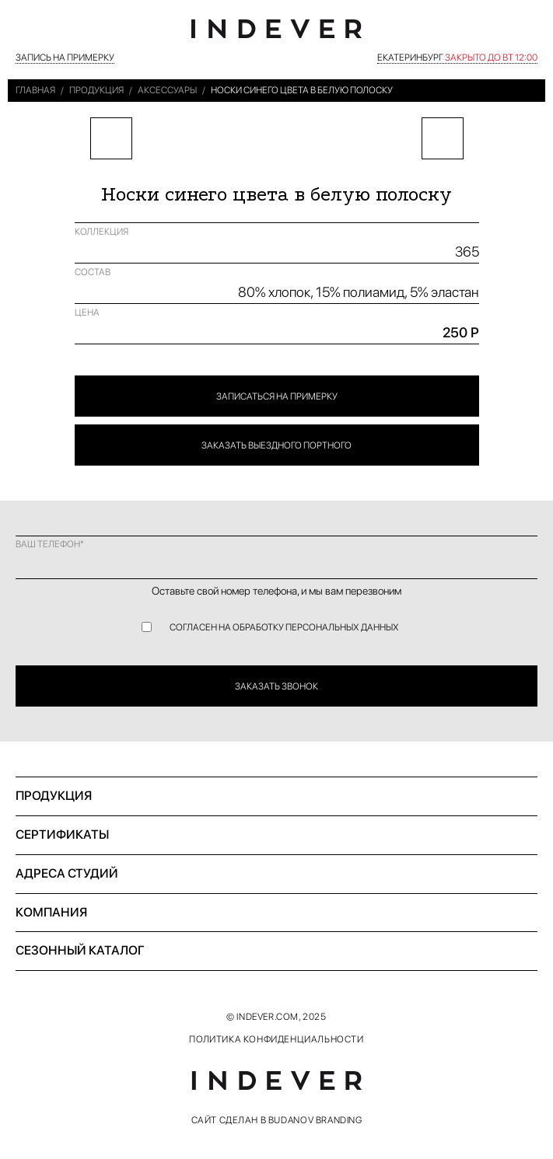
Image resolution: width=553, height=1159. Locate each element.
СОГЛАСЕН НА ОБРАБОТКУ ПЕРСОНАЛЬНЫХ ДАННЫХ (284, 627)
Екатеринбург (457, 57)
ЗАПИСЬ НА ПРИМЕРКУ (65, 57)
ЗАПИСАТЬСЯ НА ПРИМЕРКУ (277, 396)
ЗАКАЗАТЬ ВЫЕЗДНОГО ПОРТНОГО (276, 445)
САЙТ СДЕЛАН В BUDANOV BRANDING (276, 1120)
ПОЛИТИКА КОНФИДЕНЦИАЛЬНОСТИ (276, 1039)
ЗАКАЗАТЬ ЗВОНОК (276, 686)
